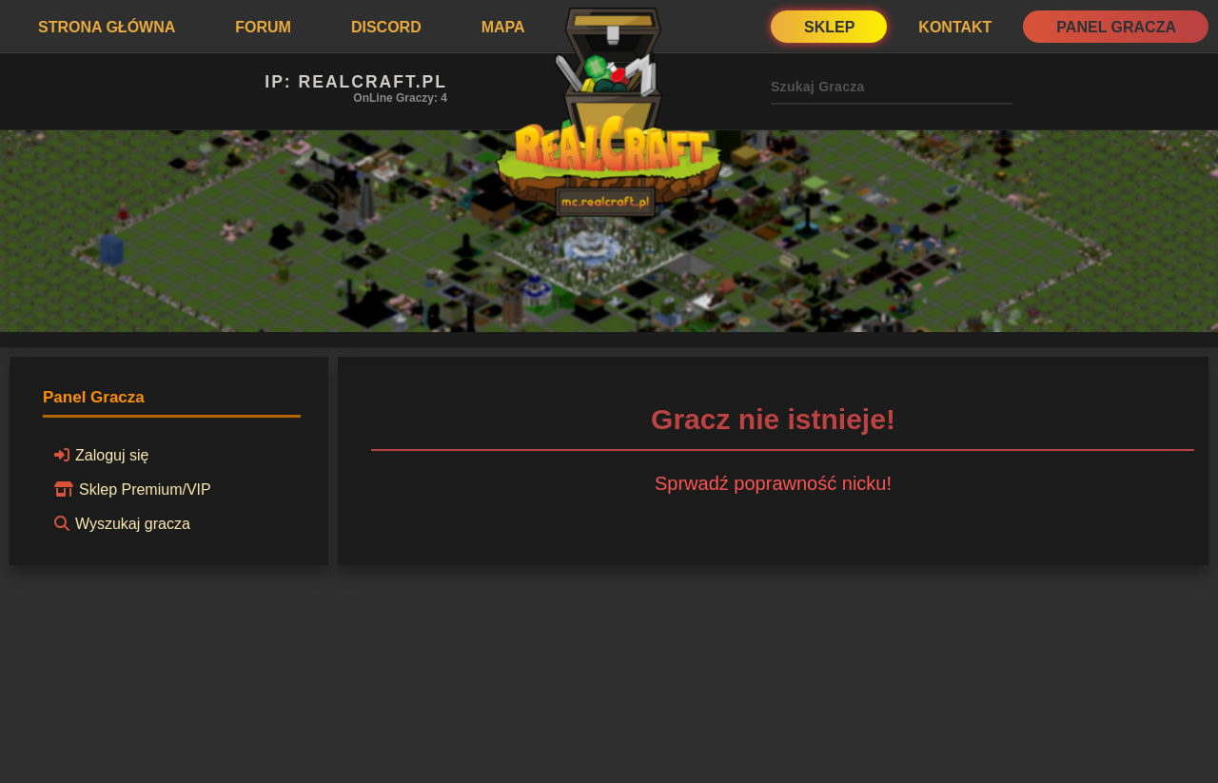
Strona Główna (106, 27)
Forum (263, 27)
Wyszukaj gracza (119, 523)
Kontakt (955, 27)
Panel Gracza (1116, 27)
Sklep (829, 27)
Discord (386, 27)
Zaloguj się (98, 454)
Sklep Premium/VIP (130, 489)
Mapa (503, 27)
